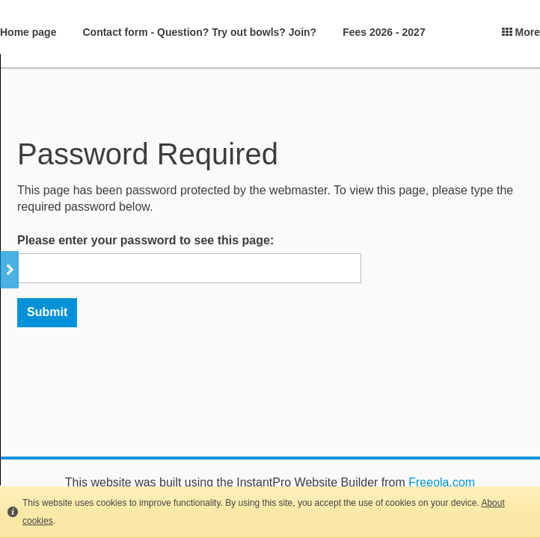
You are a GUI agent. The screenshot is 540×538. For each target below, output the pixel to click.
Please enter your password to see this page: (145, 240)
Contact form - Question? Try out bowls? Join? (199, 32)
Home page (28, 32)
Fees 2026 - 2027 (384, 32)
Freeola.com (441, 482)
